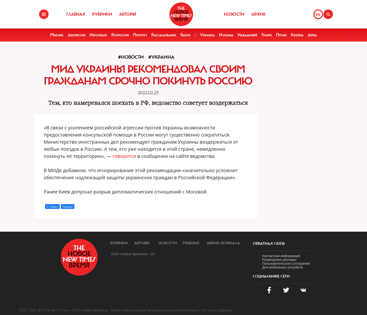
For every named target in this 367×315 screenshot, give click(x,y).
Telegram (67, 206)
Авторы (127, 14)
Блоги (185, 35)
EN (318, 15)
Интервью (98, 35)
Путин (281, 35)
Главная (75, 14)
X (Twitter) (52, 206)
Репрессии (120, 35)
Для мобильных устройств (282, 267)
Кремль (297, 35)
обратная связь (269, 243)
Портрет (140, 35)
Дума (312, 35)
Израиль (226, 35)
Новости (234, 14)
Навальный (247, 35)
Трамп (266, 35)
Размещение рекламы (279, 260)
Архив (258, 14)
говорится (124, 156)
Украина (207, 35)
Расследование (163, 35)
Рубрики (102, 14)
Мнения (191, 243)
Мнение (56, 35)
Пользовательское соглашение (286, 263)
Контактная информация (281, 256)
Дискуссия (76, 35)
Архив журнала (223, 243)
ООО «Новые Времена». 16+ (133, 254)
